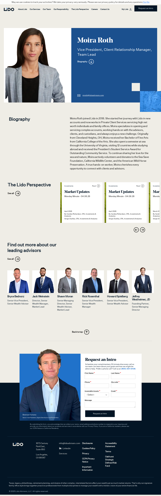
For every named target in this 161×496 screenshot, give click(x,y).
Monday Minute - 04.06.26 (77, 196)
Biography (85, 61)
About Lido (22, 9)
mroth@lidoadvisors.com (90, 95)
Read (96, 185)
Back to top (80, 333)
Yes (144, 2)
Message (88, 401)
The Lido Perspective (80, 9)
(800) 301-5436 (128, 370)
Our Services (35, 9)
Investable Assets (92, 392)
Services (63, 455)
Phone (87, 383)
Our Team (47, 9)
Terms (108, 453)
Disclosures (87, 445)
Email (113, 392)
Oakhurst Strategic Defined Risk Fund (111, 462)
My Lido (126, 9)
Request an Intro (145, 8)
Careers (94, 9)
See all (14, 193)
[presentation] (136, 229)
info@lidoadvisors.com (69, 445)
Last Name (115, 374)
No (148, 2)
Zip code (114, 383)
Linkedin (65, 450)
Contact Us (104, 9)
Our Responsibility (61, 9)
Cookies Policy (88, 450)
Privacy (85, 455)
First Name (89, 374)
